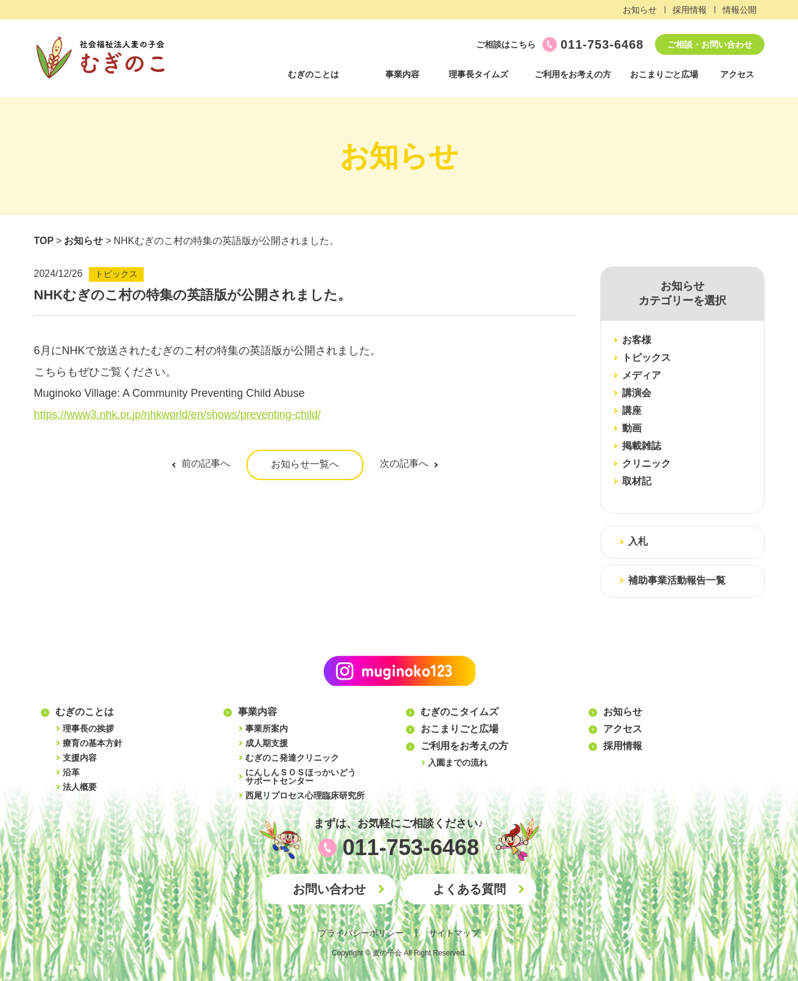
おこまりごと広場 (664, 74)
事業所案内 (266, 728)
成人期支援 (266, 743)
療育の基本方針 (92, 743)
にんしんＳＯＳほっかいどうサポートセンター (300, 776)
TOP (44, 241)
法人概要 (80, 787)
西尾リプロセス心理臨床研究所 (305, 795)
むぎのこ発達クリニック (292, 758)
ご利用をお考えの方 (572, 74)
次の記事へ (404, 463)
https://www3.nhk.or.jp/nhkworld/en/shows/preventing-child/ (177, 414)
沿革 (71, 772)
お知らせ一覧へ (305, 464)
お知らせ (640, 10)
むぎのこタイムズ (460, 712)
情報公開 (740, 10)
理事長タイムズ (478, 74)
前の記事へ (205, 463)
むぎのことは (313, 74)
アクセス (737, 74)
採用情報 (690, 10)
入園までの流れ (458, 762)
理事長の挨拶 (88, 728)
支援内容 (80, 758)
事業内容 (402, 74)
